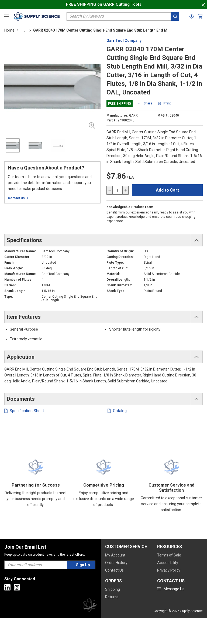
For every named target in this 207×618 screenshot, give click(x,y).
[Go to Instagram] (17, 587)
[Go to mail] (170, 589)
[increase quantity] (125, 190)
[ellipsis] (24, 30)
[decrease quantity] (110, 190)
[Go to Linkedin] (7, 587)
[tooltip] (24, 30)
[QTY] (117, 190)
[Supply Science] (89, 606)
